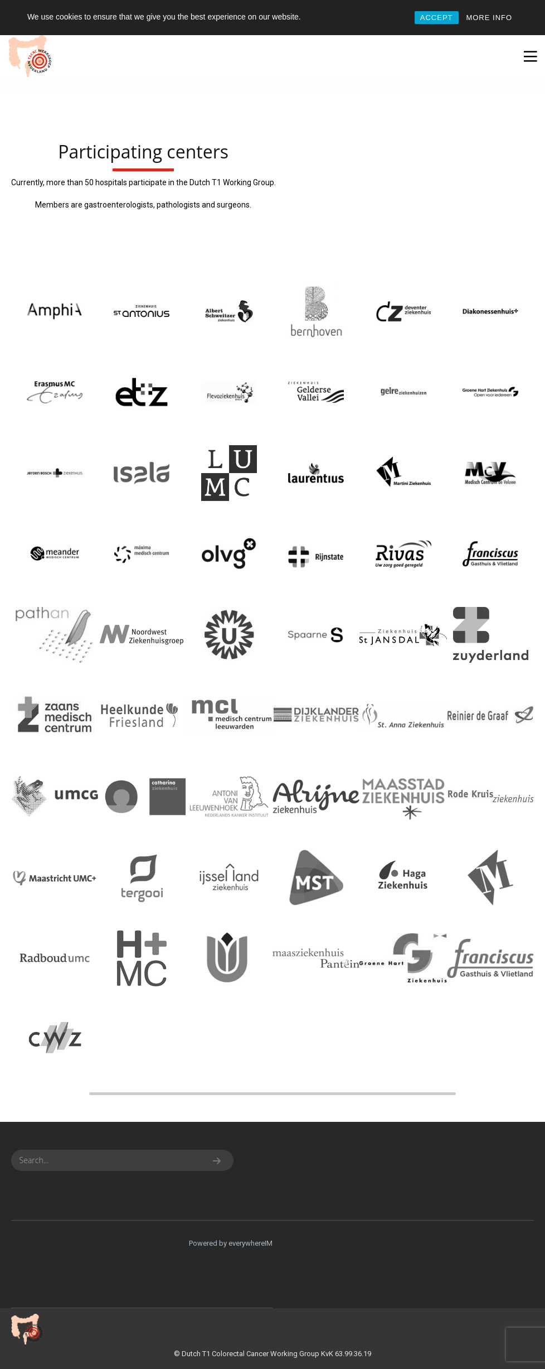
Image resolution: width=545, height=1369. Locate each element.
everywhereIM (250, 1243)
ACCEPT (436, 17)
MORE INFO (489, 17)
